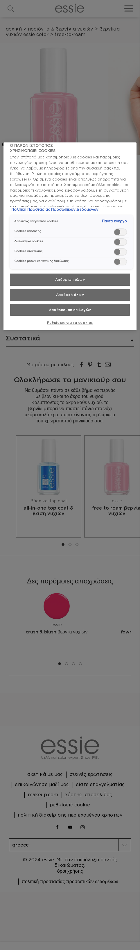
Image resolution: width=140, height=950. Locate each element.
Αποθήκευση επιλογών (70, 310)
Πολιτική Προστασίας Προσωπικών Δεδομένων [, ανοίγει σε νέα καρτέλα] (54, 209)
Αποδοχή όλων (70, 295)
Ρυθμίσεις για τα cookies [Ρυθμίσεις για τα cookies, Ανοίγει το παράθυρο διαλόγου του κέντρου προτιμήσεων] (70, 322)
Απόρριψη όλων (70, 279)
